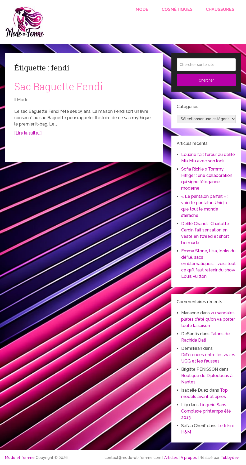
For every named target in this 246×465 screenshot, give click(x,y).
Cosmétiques (177, 9)
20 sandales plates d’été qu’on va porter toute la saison (208, 319)
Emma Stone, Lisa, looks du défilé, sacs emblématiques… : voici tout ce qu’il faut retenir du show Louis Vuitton (208, 263)
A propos (189, 457)
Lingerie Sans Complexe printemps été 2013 (206, 411)
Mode (142, 9)
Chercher (206, 80)
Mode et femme (20, 457)
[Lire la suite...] (28, 133)
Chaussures (220, 9)
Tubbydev (230, 457)
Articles (171, 457)
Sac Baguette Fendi (58, 86)
